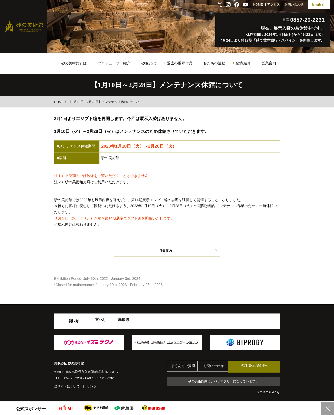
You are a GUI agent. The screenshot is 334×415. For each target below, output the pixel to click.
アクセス (273, 4)
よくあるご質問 (184, 368)
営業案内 (269, 63)
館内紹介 (243, 63)
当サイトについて (67, 387)
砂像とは (148, 63)
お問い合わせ (294, 4)
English (318, 4)
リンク (91, 387)
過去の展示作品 (179, 63)
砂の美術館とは (74, 63)
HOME (258, 4)
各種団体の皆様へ (259, 367)
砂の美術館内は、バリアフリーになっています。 (223, 382)
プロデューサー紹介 (114, 63)
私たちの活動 (214, 63)
